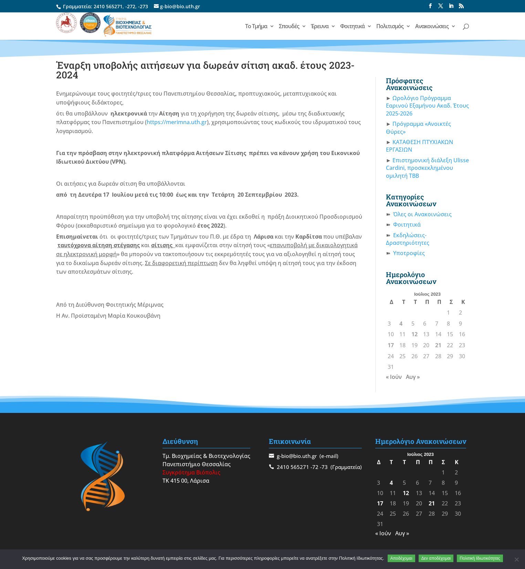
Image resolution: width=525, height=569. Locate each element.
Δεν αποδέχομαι (436, 558)
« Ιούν (394, 377)
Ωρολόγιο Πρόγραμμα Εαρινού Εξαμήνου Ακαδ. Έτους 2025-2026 (427, 105)
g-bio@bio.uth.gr (297, 455)
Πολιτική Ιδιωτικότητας (480, 558)
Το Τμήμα (256, 27)
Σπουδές (289, 27)
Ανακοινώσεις (432, 27)
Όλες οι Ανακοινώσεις (422, 214)
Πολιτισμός (389, 27)
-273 (143, 6)
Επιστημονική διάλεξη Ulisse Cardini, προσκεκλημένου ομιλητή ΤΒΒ (427, 167)
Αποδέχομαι (401, 558)
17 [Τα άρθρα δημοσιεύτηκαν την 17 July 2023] (391, 345)
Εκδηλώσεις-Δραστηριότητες (407, 239)
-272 (130, 6)
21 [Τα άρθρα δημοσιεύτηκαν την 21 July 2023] (438, 345)
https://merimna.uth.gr (177, 122)
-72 (314, 466)
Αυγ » (413, 377)
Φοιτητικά (352, 27)
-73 (324, 466)
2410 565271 (108, 6)
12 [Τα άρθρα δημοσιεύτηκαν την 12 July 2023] (414, 334)
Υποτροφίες (409, 253)
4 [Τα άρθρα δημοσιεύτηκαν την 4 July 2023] (400, 323)
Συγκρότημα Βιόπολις (191, 472)
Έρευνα (319, 27)
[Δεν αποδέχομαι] (516, 559)
